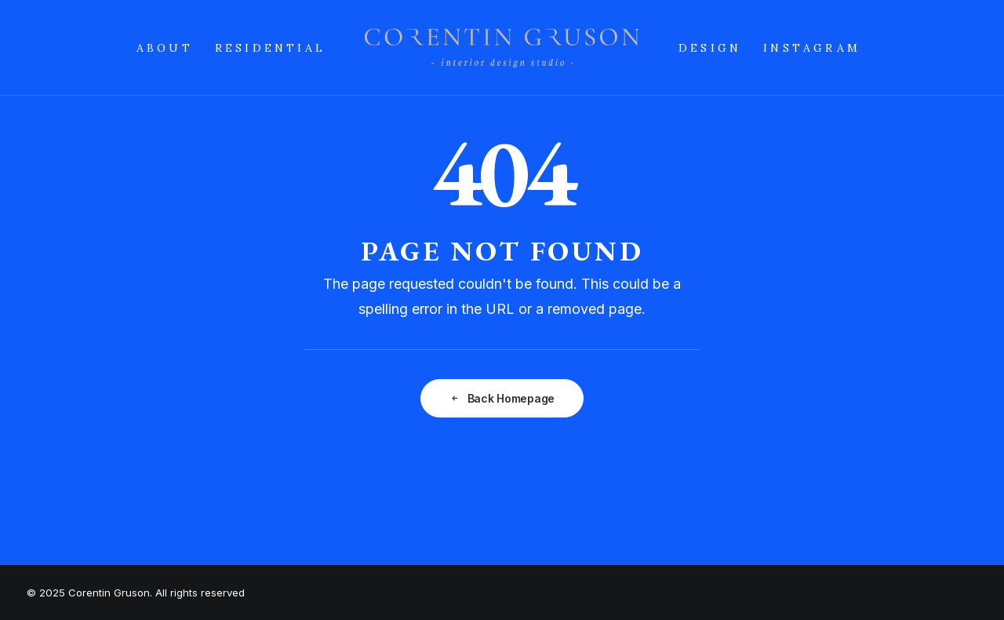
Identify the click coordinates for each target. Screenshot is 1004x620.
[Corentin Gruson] (502, 47)
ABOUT (164, 48)
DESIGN (709, 48)
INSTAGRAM (811, 48)
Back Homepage (502, 398)
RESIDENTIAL (270, 48)
